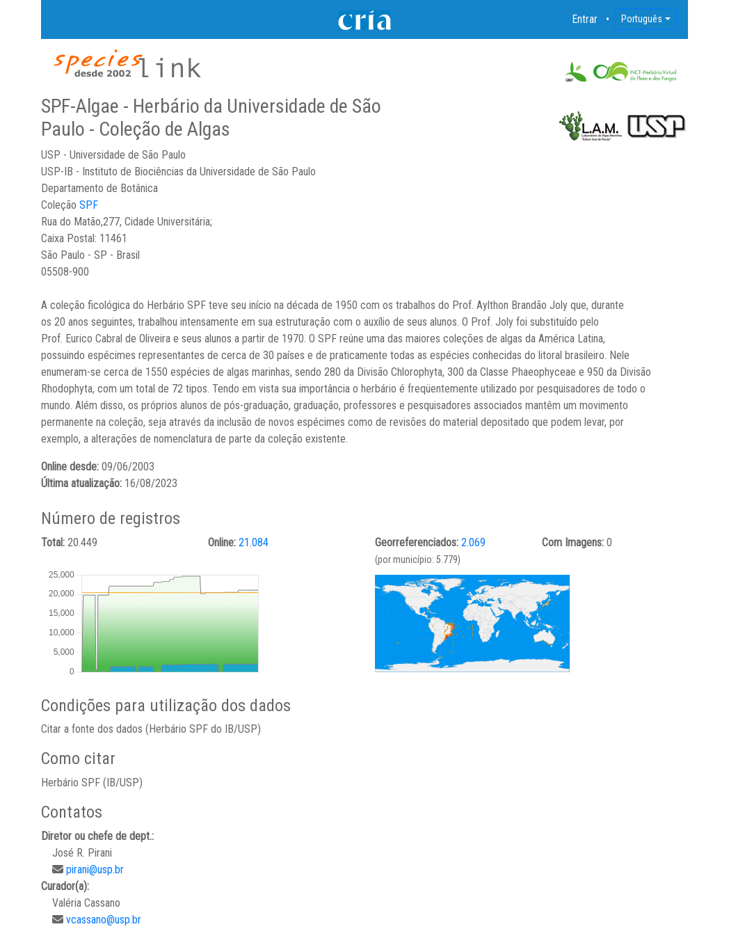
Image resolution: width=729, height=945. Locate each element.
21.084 (254, 542)
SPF (88, 205)
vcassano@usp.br (103, 919)
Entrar (585, 19)
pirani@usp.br (95, 869)
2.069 (473, 542)
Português (641, 18)
